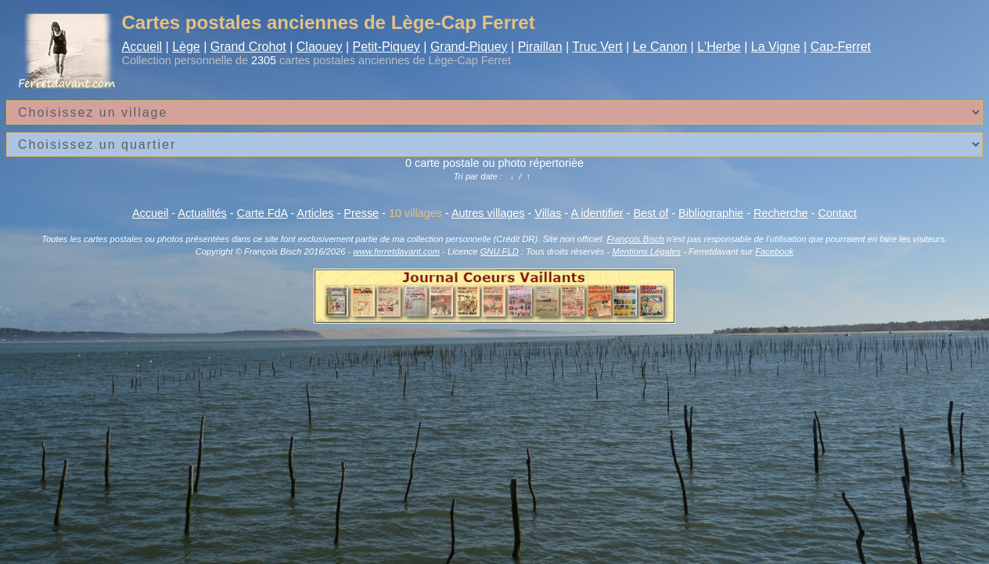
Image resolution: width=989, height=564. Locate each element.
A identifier (596, 213)
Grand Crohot (248, 46)
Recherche (780, 213)
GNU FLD (499, 251)
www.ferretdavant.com (396, 251)
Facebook (774, 251)
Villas (547, 213)
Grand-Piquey (469, 46)
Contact (837, 213)
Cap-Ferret (841, 46)
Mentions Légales (646, 251)
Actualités (202, 213)
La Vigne (775, 46)
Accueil (141, 46)
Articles (315, 213)
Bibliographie (710, 213)
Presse (361, 213)
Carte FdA (262, 213)
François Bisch (635, 239)
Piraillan (540, 46)
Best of (650, 213)
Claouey (320, 46)
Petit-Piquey (386, 46)
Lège (186, 46)
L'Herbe (719, 46)
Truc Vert (597, 46)
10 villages (415, 213)
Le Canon (660, 46)
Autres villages (488, 213)
